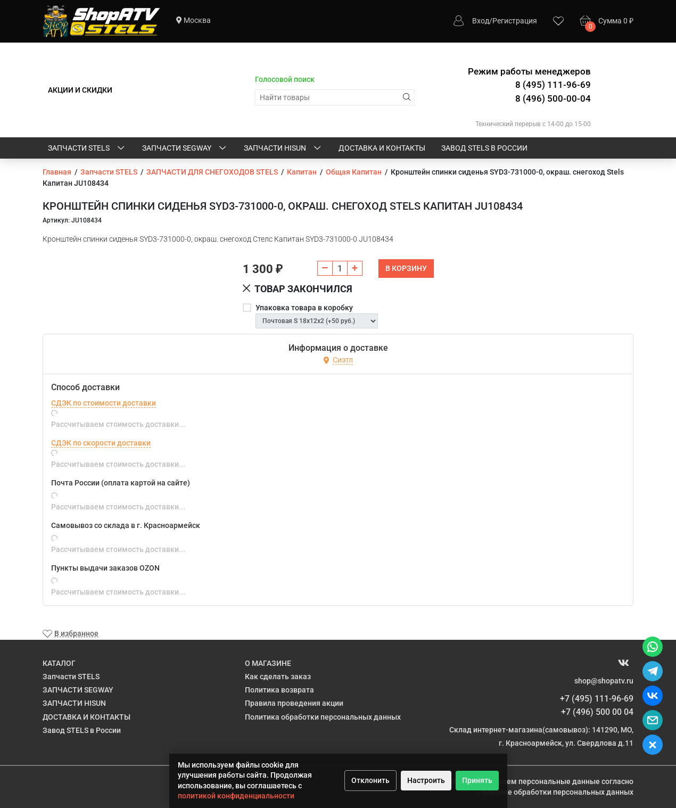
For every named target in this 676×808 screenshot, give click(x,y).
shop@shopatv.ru (603, 681)
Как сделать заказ (278, 676)
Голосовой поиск (285, 79)
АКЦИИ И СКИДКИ (80, 90)
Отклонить (370, 780)
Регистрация (514, 21)
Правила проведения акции (294, 703)
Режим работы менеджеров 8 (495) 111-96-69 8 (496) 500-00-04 (529, 85)
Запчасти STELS (87, 148)
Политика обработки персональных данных (323, 717)
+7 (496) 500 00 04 (597, 712)
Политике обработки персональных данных (555, 792)
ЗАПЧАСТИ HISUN (283, 148)
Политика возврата (279, 690)
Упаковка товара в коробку (304, 307)
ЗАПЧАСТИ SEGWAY (185, 148)
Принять (477, 780)
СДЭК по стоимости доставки (103, 403)
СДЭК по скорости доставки (101, 443)
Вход (480, 21)
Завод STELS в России (484, 148)
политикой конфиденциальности (236, 795)
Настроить (426, 780)
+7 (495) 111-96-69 (596, 699)
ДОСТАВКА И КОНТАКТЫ (382, 148)
